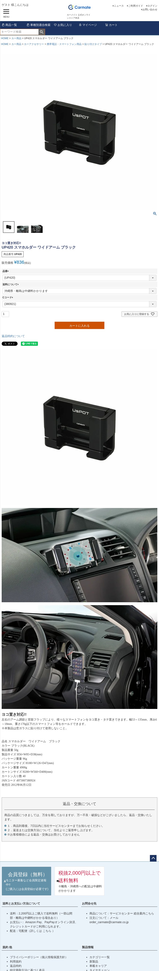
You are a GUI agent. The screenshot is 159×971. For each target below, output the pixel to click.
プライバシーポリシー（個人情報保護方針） (39, 957)
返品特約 (16, 965)
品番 (6, 271)
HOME (4, 38)
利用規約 (16, 961)
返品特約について (13, 336)
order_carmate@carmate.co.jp (109, 922)
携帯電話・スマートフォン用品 (64, 44)
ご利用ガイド (135, 5)
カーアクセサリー (34, 44)
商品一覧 (9, 25)
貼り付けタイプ (93, 44)
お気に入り (63, 25)
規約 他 (7, 947)
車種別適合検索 (38, 25)
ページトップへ (153, 858)
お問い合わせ (149, 9)
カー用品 (16, 38)
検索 (42, 32)
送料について (11, 284)
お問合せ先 (89, 903)
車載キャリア (98, 965)
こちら (47, 930)
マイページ (88, 25)
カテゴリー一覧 (99, 957)
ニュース (119, 5)
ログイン (152, 5)
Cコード (8, 297)
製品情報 (88, 947)
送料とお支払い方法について (21, 903)
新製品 (93, 961)
